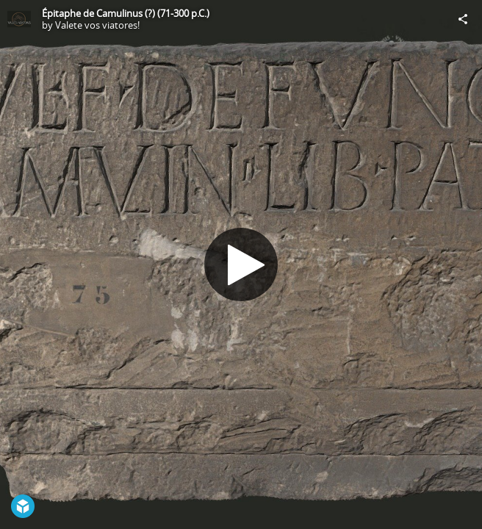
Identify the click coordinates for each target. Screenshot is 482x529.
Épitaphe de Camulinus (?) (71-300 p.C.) (125, 13)
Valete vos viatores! (97, 25)
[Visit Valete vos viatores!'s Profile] (19, 19)
